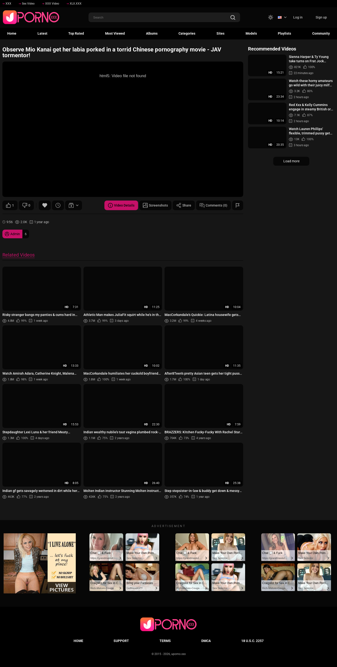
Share (183, 205)
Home (11, 33)
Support (121, 641)
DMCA (206, 641)
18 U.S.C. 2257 (252, 641)
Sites (220, 33)
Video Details (121, 205)
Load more (291, 161)
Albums (152, 33)
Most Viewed (115, 33)
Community (321, 33)
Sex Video (27, 3)
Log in (298, 17)
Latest (42, 33)
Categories (186, 33)
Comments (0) (213, 205)
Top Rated (76, 33)
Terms (165, 641)
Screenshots (155, 205)
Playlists (284, 33)
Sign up (321, 17)
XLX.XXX (74, 3)
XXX (6, 3)
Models (251, 33)
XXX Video (50, 3)
